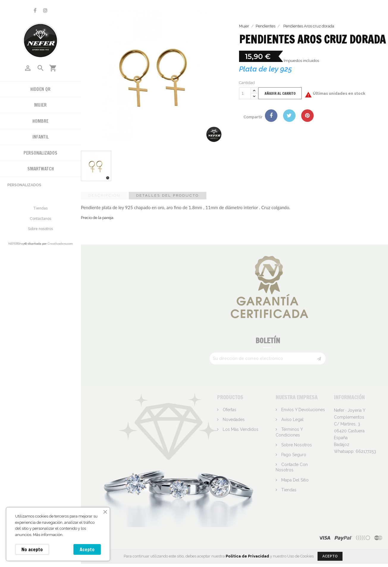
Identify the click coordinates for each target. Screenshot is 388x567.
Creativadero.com (60, 243)
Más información (47, 534)
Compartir (271, 115)
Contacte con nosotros (292, 467)
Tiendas (40, 208)
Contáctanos (40, 219)
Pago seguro (293, 454)
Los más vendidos (240, 429)
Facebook (35, 10)
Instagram (45, 10)
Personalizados (24, 185)
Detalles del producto (167, 195)
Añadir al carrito (280, 93)
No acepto (32, 549)
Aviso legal (292, 419)
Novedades (233, 419)
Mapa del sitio (294, 480)
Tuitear (289, 115)
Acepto (87, 549)
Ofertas (229, 409)
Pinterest (307, 115)
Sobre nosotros (40, 229)
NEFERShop (16, 243)
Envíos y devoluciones (302, 409)
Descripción (104, 195)
